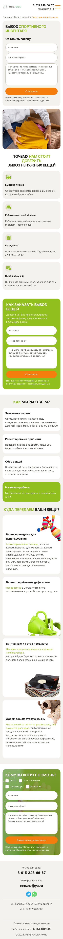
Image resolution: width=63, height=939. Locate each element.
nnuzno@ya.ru (46, 8)
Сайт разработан (31, 929)
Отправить (31, 91)
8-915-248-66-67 (43, 5)
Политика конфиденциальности (31, 923)
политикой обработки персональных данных (27, 100)
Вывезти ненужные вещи (31, 840)
